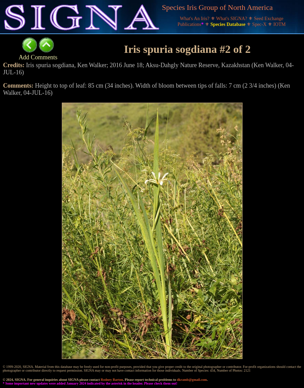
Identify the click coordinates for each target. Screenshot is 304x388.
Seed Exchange (269, 18)
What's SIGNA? (232, 18)
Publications (191, 24)
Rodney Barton (112, 380)
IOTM (279, 24)
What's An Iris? (195, 18)
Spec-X (260, 24)
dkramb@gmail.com (192, 380)
